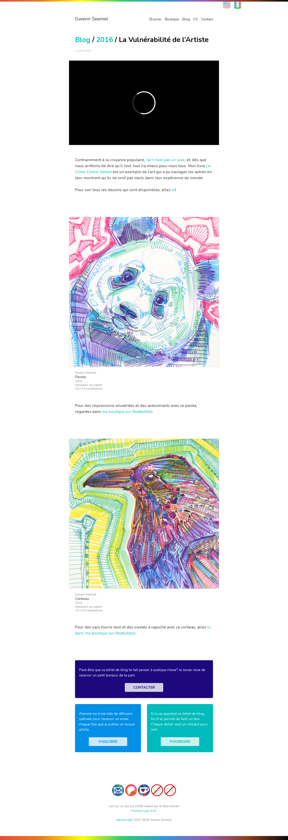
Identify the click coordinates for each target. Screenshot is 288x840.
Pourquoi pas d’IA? (144, 811)
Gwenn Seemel (91, 19)
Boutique (172, 19)
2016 (104, 39)
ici (173, 190)
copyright (125, 820)
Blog (186, 19)
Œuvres (155, 19)
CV (195, 19)
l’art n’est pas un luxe (165, 160)
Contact (207, 19)
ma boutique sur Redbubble (127, 411)
